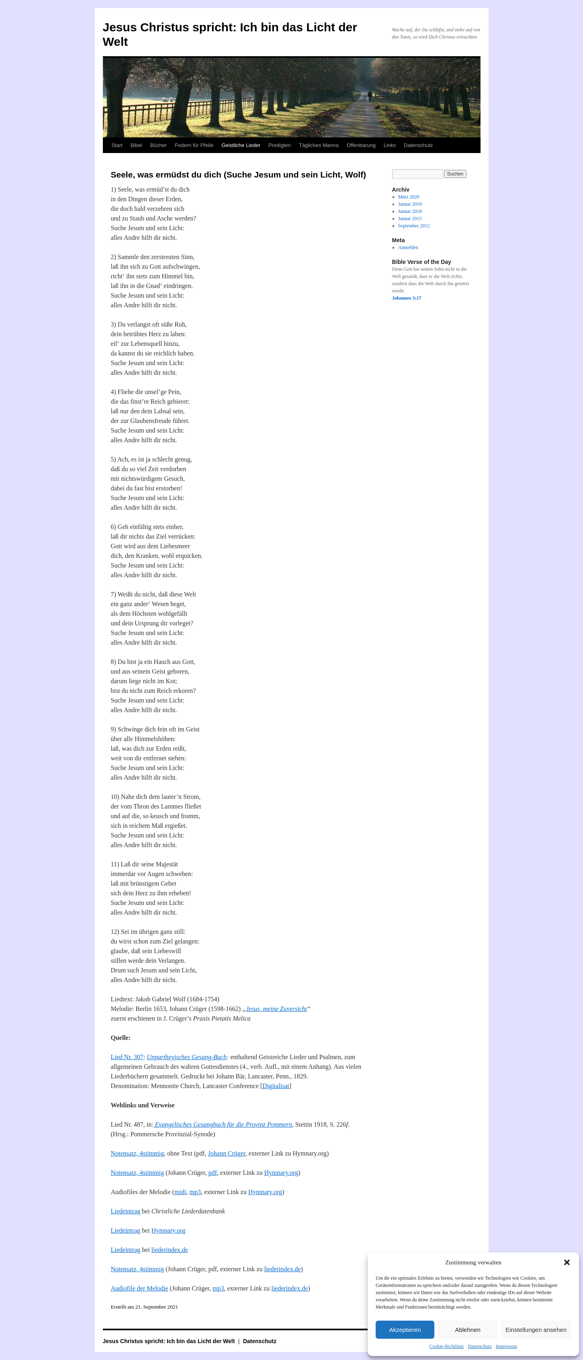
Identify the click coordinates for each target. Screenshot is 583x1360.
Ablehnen (467, 1329)
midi (180, 1191)
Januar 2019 (409, 204)
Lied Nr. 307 (127, 1057)
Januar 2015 (409, 218)
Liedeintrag (126, 1211)
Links (390, 145)
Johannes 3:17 (406, 298)
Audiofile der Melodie (139, 1288)
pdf (212, 1172)
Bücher (158, 145)
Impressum (506, 1346)
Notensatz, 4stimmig (137, 1153)
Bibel (136, 145)
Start (117, 145)
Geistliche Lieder (240, 145)
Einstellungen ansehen (536, 1329)
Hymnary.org (281, 1172)
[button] (567, 1262)
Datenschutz (480, 1346)
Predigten (279, 145)
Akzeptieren (405, 1329)
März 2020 (408, 197)
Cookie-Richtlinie (447, 1346)
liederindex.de (169, 1249)
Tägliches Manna (319, 145)
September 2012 (414, 226)
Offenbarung (361, 145)
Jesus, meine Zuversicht (276, 1008)
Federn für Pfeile (194, 145)
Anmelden (408, 247)
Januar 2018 (409, 211)
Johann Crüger (226, 1153)
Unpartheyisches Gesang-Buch (187, 1057)
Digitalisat (275, 1085)
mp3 (194, 1191)
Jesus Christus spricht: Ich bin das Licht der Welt (170, 1341)
